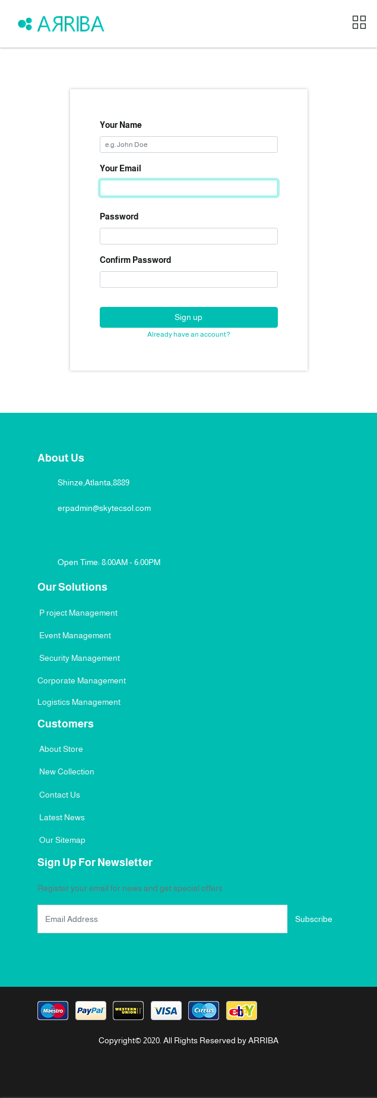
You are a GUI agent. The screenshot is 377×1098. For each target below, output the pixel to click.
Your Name (121, 125)
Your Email (120, 168)
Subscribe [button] (313, 919)
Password (119, 216)
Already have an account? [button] (188, 334)
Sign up (188, 317)
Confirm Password (135, 260)
